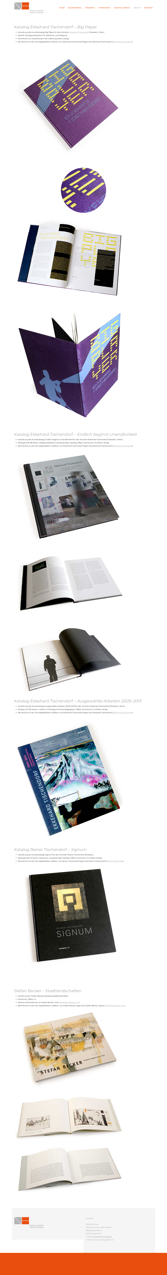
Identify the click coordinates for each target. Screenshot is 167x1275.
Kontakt (148, 8)
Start (62, 8)
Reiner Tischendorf (114, 861)
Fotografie (104, 8)
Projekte (90, 8)
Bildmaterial (75, 8)
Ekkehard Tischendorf (79, 32)
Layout (137, 8)
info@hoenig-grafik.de (102, 1237)
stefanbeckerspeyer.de (70, 1002)
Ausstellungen (122, 8)
